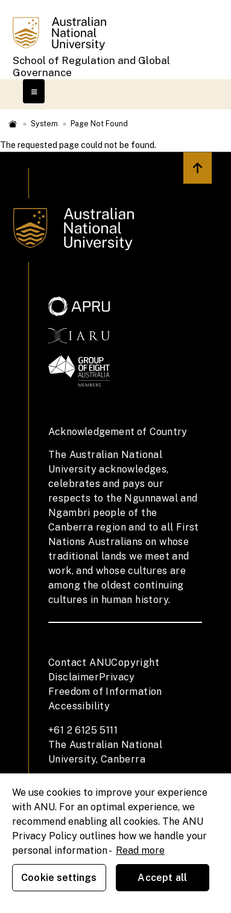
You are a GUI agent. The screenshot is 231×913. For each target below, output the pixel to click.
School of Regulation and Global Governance (91, 66)
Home (13, 124)
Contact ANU (79, 662)
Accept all (162, 877)
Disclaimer (73, 677)
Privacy (117, 677)
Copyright (135, 662)
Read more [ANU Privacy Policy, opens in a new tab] (140, 850)
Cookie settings (59, 877)
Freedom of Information (105, 691)
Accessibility (79, 706)
